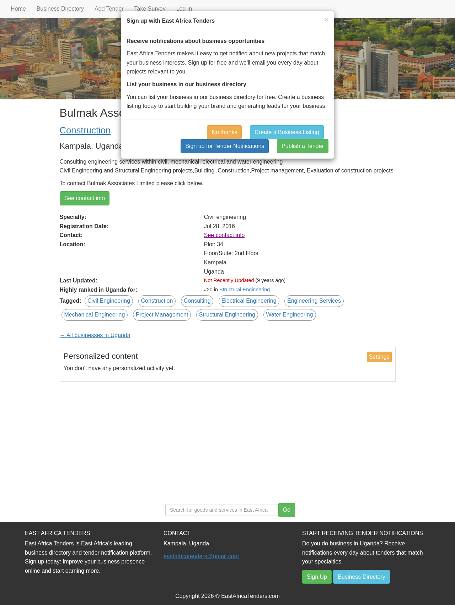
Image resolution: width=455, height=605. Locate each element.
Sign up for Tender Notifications (224, 146)
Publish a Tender (303, 146)
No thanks (224, 132)
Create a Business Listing (287, 132)
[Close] (326, 19)
